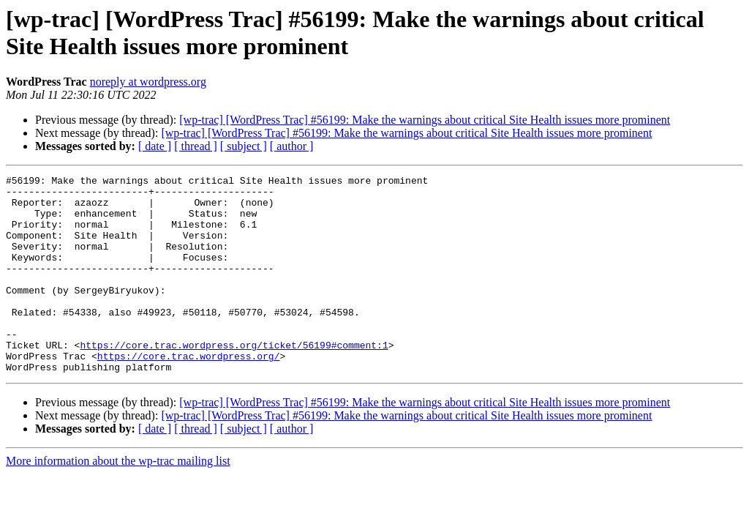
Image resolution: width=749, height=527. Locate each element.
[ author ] (292, 146)
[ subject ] (243, 146)
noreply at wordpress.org (148, 81)
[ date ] (154, 146)
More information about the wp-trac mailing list (118, 500)
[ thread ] (195, 146)
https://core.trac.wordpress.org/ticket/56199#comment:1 (234, 379)
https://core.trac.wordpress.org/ (188, 393)
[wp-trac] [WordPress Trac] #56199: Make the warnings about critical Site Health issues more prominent (424, 119)
